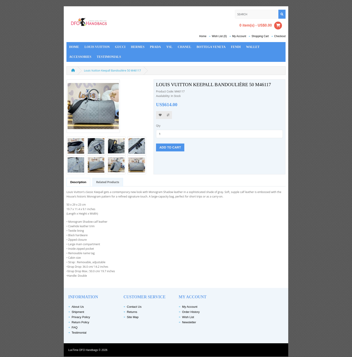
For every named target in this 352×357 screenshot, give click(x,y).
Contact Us (134, 306)
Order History (191, 312)
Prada (155, 47)
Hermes (138, 47)
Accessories (80, 56)
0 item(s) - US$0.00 (260, 25)
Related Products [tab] (107, 182)
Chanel (184, 47)
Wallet (253, 47)
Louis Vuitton (97, 47)
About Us (78, 306)
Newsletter (189, 322)
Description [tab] (78, 182)
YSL (169, 47)
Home (202, 36)
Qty (158, 126)
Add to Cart (170, 147)
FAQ (74, 327)
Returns (132, 312)
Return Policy (80, 322)
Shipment (78, 312)
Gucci (120, 47)
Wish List (188, 317)
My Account (189, 306)
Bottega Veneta (211, 47)
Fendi (236, 47)
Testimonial (79, 332)
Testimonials (109, 56)
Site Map (133, 317)
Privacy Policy (81, 317)
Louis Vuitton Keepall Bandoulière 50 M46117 (112, 70)
